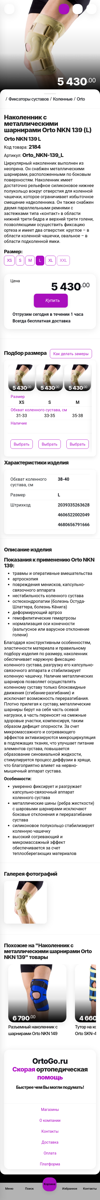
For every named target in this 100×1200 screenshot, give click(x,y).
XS (9, 260)
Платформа (50, 1164)
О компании (50, 1120)
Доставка (50, 1142)
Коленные (63, 99)
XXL (63, 260)
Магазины (50, 1109)
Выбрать (22, 444)
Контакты (49, 1131)
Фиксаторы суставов (29, 99)
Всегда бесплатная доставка (41, 320)
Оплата (50, 1153)
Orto (81, 99)
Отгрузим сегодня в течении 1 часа (48, 314)
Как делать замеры (71, 353)
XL (50, 260)
